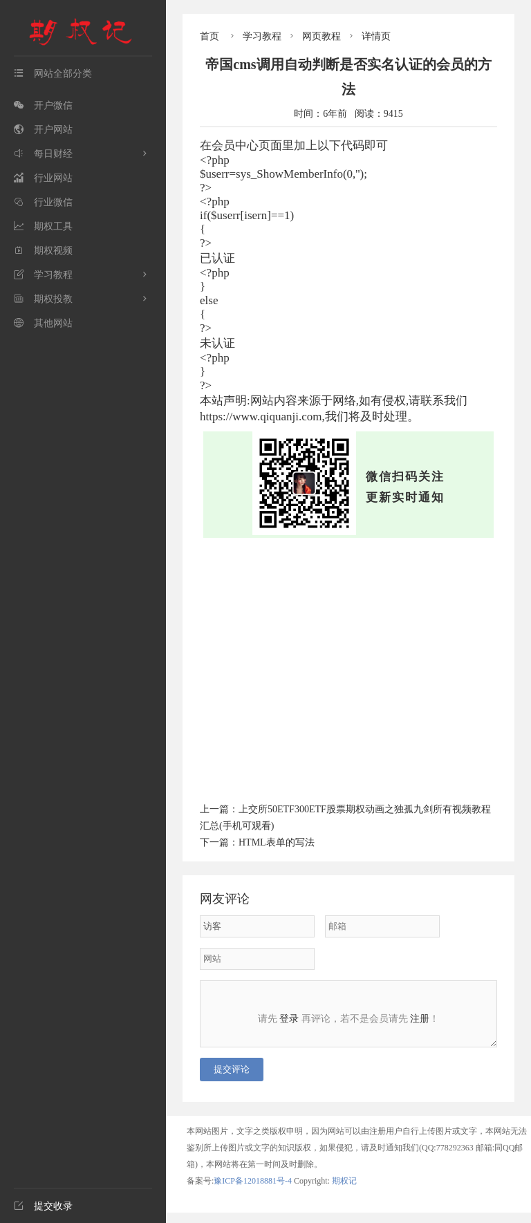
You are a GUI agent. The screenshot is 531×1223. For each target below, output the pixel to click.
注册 (419, 1019)
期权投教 (43, 299)
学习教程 (43, 275)
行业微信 (43, 202)
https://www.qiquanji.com (261, 416)
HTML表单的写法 (277, 842)
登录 (289, 1019)
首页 (209, 36)
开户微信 (43, 105)
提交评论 (232, 1079)
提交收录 (43, 1206)
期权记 (344, 1191)
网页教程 (321, 36)
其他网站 (43, 323)
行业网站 (43, 178)
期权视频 (43, 250)
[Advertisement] (348, 668)
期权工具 (43, 226)
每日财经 (43, 154)
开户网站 (43, 129)
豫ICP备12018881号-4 (254, 1191)
